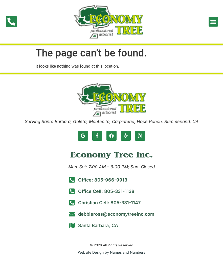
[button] (213, 22)
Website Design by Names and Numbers (111, 252)
